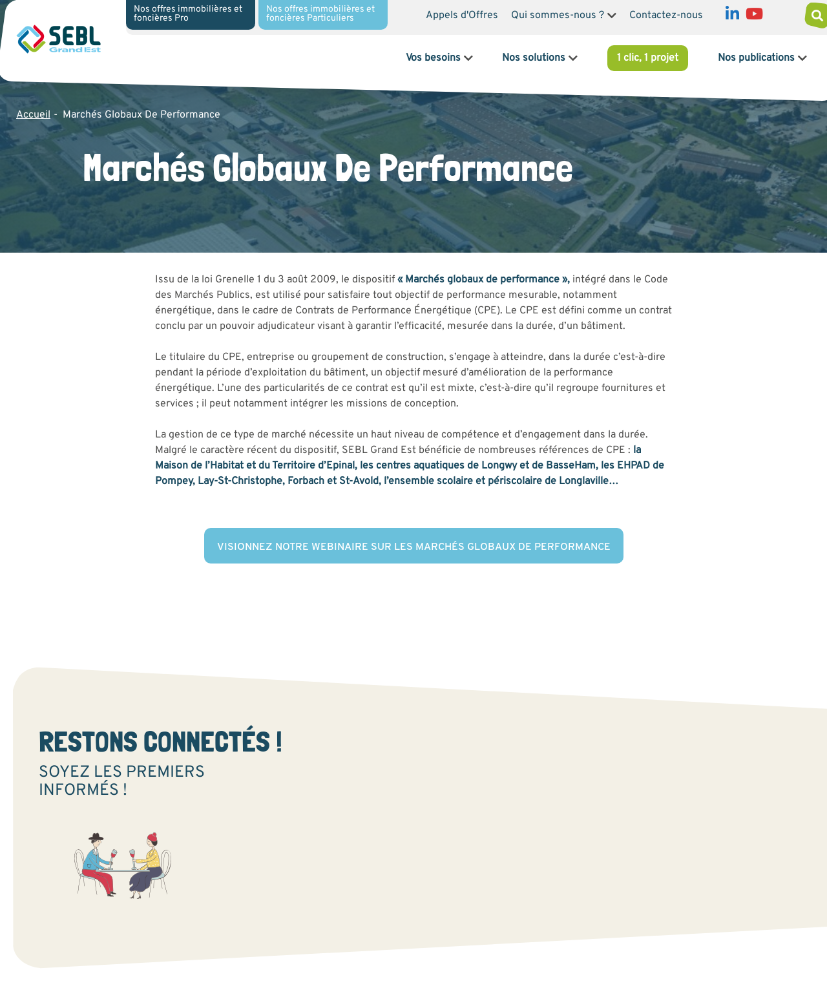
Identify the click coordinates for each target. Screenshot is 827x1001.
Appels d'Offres (462, 15)
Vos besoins (433, 58)
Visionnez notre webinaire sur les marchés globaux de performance (414, 547)
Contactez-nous (666, 15)
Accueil (33, 115)
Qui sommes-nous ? (557, 15)
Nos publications (756, 58)
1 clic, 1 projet (647, 58)
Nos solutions (533, 58)
